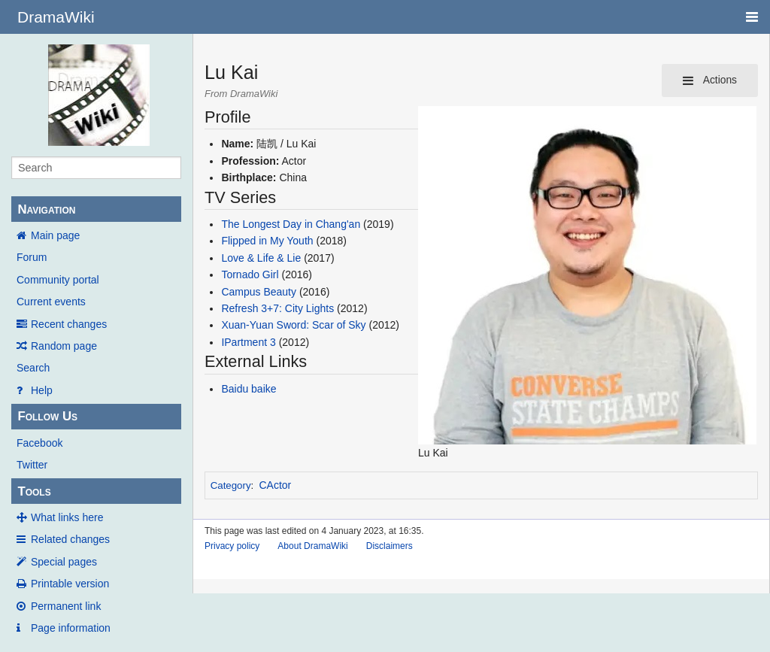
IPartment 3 (248, 342)
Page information (71, 628)
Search (33, 368)
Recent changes (69, 324)
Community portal (58, 280)
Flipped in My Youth (267, 241)
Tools (33, 491)
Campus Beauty (258, 292)
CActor (275, 485)
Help (42, 390)
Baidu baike (248, 389)
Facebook (39, 443)
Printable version (70, 584)
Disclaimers (389, 546)
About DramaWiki (312, 546)
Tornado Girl (249, 274)
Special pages (64, 562)
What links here (67, 517)
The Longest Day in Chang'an (290, 224)
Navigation (46, 209)
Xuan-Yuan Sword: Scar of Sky (293, 325)
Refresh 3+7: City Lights (277, 308)
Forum (32, 257)
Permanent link (66, 606)
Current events (51, 302)
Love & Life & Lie (261, 258)
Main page (55, 235)
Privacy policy (232, 546)
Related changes (70, 539)
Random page (64, 346)
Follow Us (47, 416)
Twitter (32, 465)
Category (231, 485)
